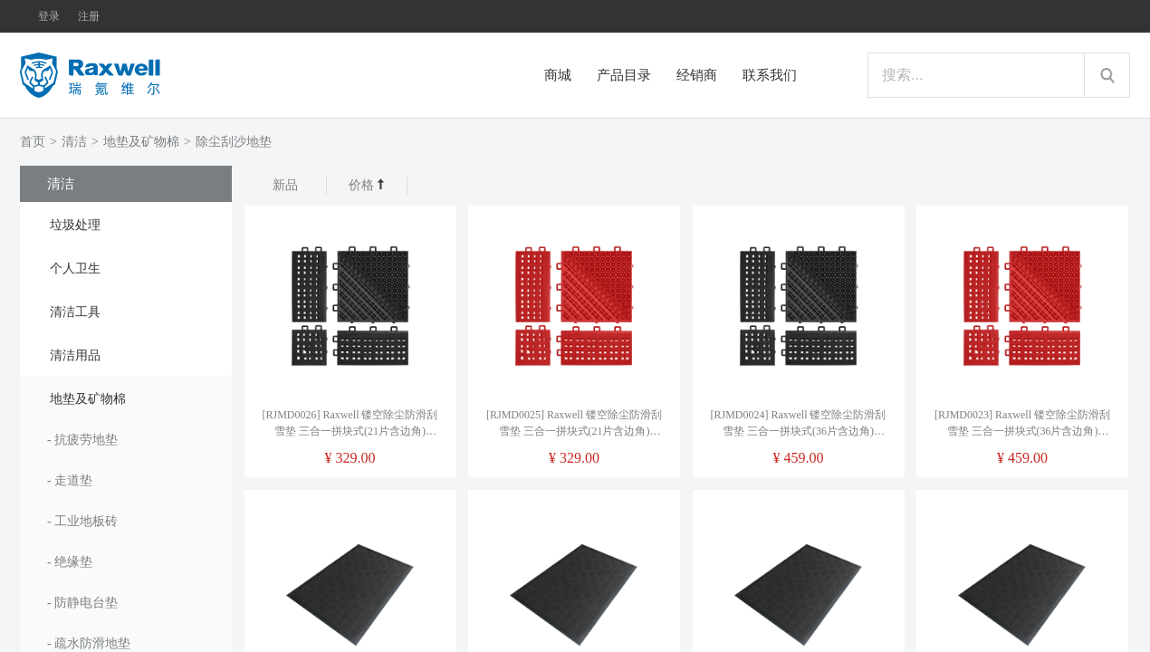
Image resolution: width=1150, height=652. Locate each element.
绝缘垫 (73, 562)
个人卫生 (75, 268)
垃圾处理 (75, 225)
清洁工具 (75, 312)
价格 (367, 185)
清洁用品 (75, 355)
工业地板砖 (86, 521)
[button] (126, 223)
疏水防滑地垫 (92, 643)
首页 (32, 142)
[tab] (126, 223)
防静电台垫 (86, 602)
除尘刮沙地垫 (234, 142)
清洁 (74, 142)
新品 (285, 185)
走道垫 (73, 480)
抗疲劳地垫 (86, 439)
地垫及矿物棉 (141, 142)
